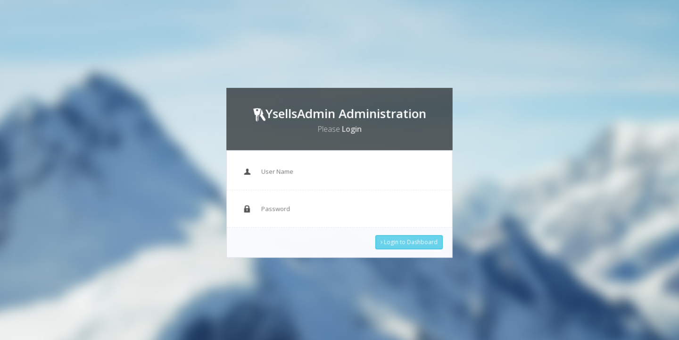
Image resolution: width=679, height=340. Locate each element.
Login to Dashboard (406, 239)
